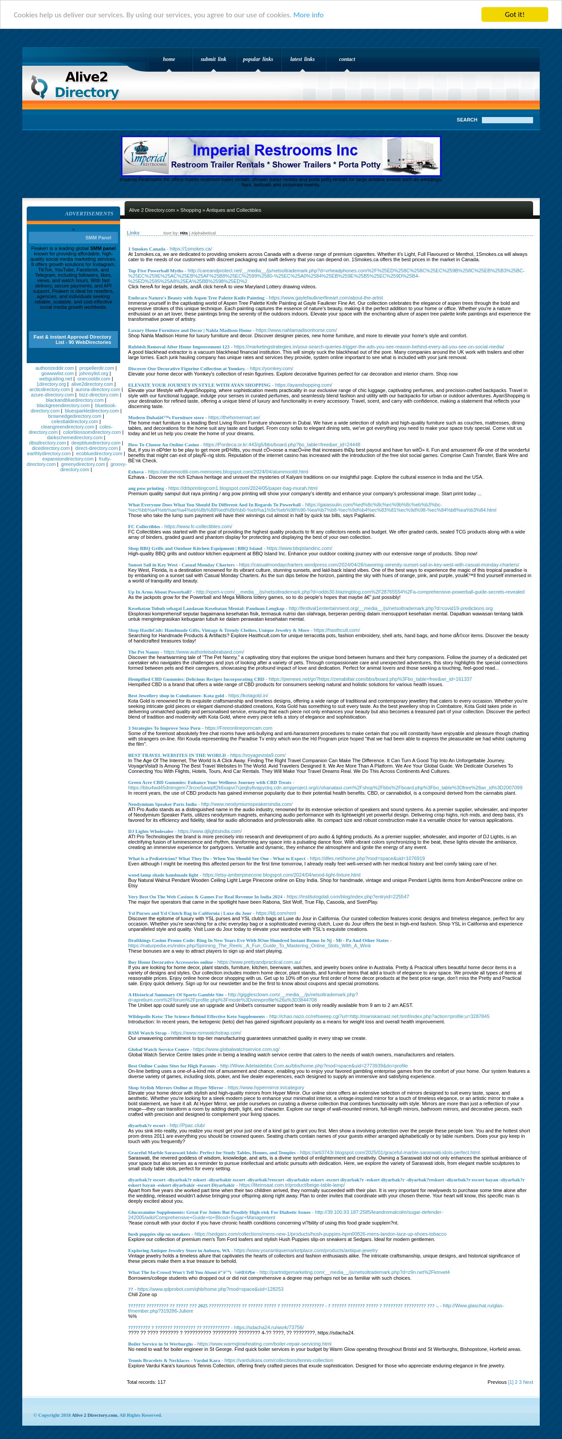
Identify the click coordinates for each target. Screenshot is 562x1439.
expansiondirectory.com (67, 458)
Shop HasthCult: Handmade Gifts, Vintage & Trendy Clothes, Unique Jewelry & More (218, 630)
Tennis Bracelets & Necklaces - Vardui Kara (174, 1360)
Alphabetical (203, 233)
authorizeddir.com (54, 368)
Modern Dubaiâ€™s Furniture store (166, 417)
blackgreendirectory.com (63, 405)
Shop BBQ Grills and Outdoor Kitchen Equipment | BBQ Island (195, 548)
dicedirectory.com (50, 448)
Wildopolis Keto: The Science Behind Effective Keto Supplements (196, 1016)
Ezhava (136, 471)
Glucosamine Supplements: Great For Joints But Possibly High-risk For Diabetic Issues (219, 1212)
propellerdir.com (96, 368)
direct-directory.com (96, 448)
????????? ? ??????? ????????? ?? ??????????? (179, 1327)
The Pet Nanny (143, 652)
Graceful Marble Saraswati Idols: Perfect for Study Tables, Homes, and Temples (211, 1152)
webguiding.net (55, 378)
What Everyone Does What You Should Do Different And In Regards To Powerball (214, 504)
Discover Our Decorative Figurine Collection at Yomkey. (187, 368)
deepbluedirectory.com (95, 442)
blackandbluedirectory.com (75, 400)
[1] (510, 1382)
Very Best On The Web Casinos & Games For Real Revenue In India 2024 (205, 896)
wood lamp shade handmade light (163, 874)
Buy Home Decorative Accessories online (170, 962)
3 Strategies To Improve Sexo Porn (164, 728)
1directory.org (51, 384)
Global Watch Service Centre (158, 1049)
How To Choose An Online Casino (163, 444)
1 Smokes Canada (147, 248)
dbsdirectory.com (47, 442)
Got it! (515, 14)
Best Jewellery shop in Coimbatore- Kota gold (176, 695)
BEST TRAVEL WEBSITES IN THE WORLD (177, 755)
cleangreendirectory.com (67, 426)
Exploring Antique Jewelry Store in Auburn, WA (179, 1250)
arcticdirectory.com (49, 389)
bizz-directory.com (98, 394)
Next (528, 1382)
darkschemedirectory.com (74, 437)
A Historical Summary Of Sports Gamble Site (176, 994)
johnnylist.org (93, 373)
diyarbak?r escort (147, 1125)
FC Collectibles (144, 526)
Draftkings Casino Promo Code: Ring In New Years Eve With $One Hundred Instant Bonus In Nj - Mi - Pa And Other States (258, 940)
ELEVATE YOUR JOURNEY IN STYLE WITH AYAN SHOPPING (199, 385)
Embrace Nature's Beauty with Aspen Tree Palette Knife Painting (196, 297)
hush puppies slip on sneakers (159, 1234)
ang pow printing (146, 488)
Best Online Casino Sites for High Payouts (172, 1065)
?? (130, 1289)
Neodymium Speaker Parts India (162, 804)
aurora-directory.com (97, 389)
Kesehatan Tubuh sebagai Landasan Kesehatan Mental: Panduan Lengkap (206, 608)
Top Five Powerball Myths (155, 270)
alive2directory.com (92, 384)
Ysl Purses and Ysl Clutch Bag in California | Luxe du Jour (189, 913)
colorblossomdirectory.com (92, 432)
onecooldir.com (93, 378)
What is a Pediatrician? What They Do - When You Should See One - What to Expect (217, 858)
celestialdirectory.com (75, 421)
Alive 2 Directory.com (77, 83)
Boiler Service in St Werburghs (160, 1343)
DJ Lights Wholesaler (151, 831)
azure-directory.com (52, 394)
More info (308, 15)
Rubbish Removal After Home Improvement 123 (179, 346)
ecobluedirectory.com (99, 453)
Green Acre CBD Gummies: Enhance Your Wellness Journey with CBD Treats (209, 782)
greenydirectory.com (83, 464)
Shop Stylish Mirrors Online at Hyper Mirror (175, 1087)
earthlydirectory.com (49, 453)
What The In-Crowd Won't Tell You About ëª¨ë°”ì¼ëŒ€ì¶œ (191, 1272)
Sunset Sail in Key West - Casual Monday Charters (181, 564)
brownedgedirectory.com (74, 416)
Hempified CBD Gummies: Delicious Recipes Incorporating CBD (196, 679)
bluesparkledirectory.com (92, 410)
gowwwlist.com (57, 373)
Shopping (190, 210)
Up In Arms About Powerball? (160, 591)
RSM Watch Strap (147, 1032)
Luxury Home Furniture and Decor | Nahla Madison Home (189, 330)
